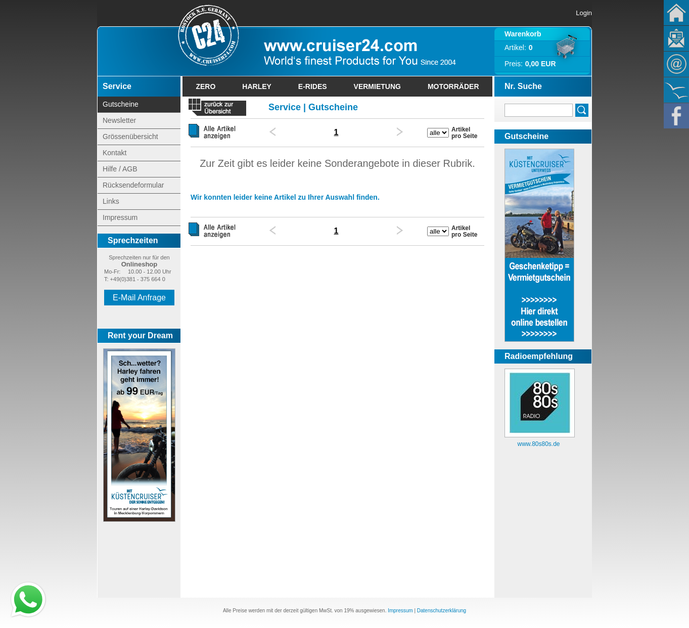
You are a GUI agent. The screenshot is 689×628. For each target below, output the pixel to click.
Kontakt (676, 64)
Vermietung (377, 86)
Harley (256, 86)
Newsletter (676, 38)
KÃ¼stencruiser (676, 90)
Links (111, 201)
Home (676, 12)
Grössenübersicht (130, 136)
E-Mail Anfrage (139, 297)
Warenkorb (522, 34)
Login (584, 13)
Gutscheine (121, 104)
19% (349, 610)
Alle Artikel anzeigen (216, 132)
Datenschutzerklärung (441, 610)
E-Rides (312, 86)
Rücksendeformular (133, 185)
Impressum (120, 217)
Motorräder (453, 86)
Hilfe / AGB (120, 169)
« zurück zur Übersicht (217, 108)
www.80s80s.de (538, 443)
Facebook (676, 115)
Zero (205, 86)
